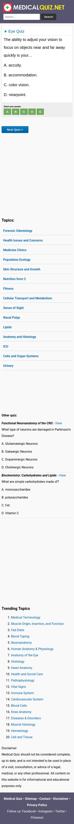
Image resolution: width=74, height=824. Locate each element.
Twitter (60, 811)
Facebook (29, 811)
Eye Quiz (16, 31)
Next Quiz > (15, 129)
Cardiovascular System (27, 699)
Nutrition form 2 (14, 279)
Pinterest (37, 817)
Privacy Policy (37, 805)
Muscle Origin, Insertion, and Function (37, 624)
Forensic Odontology (17, 231)
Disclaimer (60, 799)
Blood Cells (19, 705)
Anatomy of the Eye (24, 655)
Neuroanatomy (21, 643)
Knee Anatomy (21, 712)
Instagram (45, 811)
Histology (17, 661)
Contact (45, 799)
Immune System (22, 693)
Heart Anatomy (21, 668)
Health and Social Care (27, 674)
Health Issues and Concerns (23, 240)
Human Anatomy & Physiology (32, 649)
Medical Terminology (25, 617)
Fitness (8, 288)
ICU (5, 346)
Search (48, 16)
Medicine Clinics (14, 250)
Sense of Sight (13, 308)
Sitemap (31, 799)
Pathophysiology (22, 680)
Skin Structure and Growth (21, 269)
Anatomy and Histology (19, 337)
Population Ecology (16, 260)
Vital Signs (18, 687)
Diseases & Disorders (26, 718)
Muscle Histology (23, 724)
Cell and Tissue (21, 737)
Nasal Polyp (11, 317)
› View (57, 423)
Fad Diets (17, 630)
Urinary (8, 366)
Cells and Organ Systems (20, 356)
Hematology (19, 731)
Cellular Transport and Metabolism (27, 298)
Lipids (7, 327)
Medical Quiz (13, 799)
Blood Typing (20, 636)
